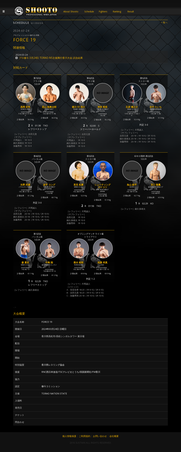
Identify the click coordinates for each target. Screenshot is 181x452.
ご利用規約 (84, 436)
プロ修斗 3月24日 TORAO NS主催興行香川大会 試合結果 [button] (51, 58)
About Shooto (70, 11)
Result (130, 11)
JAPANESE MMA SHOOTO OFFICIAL (36, 11)
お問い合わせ (100, 436)
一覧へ (164, 22)
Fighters (103, 11)
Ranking (117, 11)
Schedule (89, 11)
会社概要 (114, 436)
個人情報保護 (69, 436)
